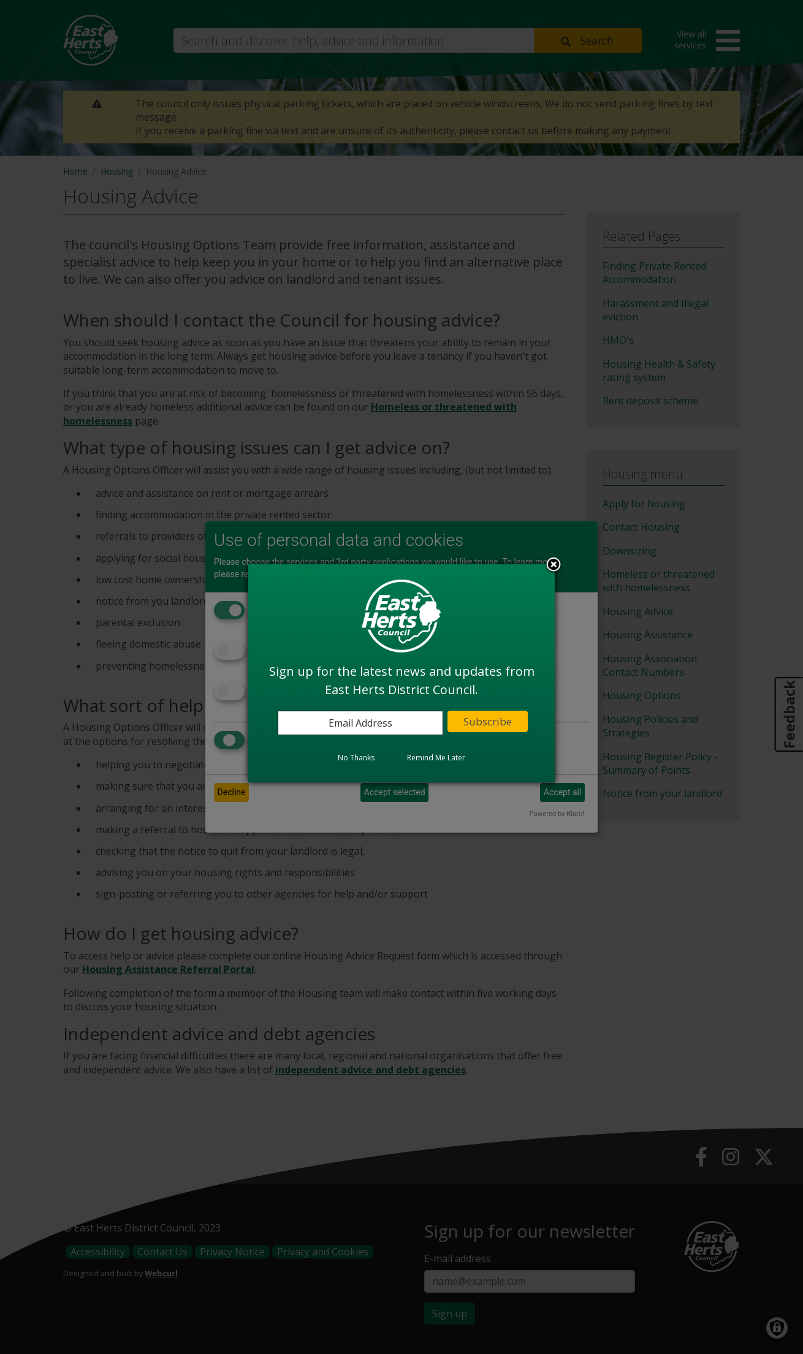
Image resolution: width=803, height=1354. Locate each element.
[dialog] (401, 673)
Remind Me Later (436, 757)
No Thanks (356, 757)
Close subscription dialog (553, 565)
